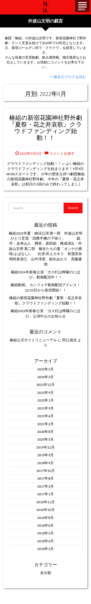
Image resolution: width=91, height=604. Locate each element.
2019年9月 (45, 455)
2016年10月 (45, 510)
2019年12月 (45, 447)
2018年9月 (45, 463)
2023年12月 (45, 385)
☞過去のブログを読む (68, 77)
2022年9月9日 (28, 153)
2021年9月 (45, 408)
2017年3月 (45, 486)
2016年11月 (45, 502)
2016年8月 (45, 518)
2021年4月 (45, 416)
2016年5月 (45, 533)
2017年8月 (45, 478)
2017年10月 (45, 471)
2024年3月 (45, 377)
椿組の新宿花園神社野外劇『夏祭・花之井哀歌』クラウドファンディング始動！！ (45, 127)
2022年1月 (45, 400)
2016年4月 (45, 541)
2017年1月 (45, 494)
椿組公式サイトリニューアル (33, 340)
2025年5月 (45, 369)
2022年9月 (45, 392)
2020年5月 (45, 439)
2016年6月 (45, 525)
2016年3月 (45, 549)
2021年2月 (45, 424)
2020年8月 (45, 432)
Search (73, 208)
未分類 (45, 573)
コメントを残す (60, 153)
